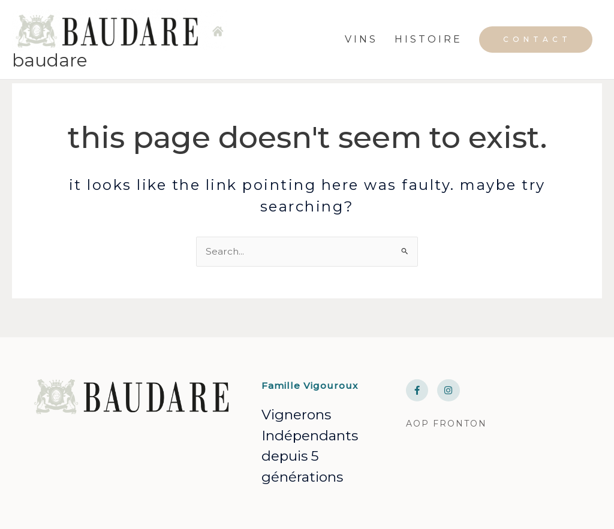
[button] (535, 48)
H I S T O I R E (427, 47)
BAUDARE (51, 76)
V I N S (360, 47)
